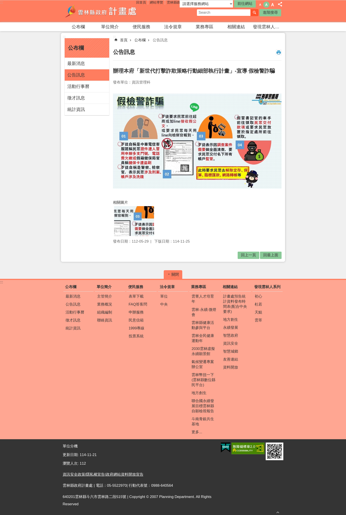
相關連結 (236, 26)
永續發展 (230, 327)
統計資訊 (76, 109)
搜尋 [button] (254, 12)
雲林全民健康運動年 (203, 338)
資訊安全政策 (74, 474)
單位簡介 (110, 26)
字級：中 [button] (266, 5)
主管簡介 (104, 296)
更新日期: (71, 455)
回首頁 (141, 2)
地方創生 (199, 393)
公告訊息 (76, 74)
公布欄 (78, 26)
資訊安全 (230, 343)
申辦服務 (136, 312)
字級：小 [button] (260, 5)
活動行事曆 (78, 86)
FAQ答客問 (138, 304)
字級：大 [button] (272, 5)
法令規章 (173, 26)
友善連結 (230, 359)
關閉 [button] (175, 274)
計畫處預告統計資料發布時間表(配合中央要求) (235, 304)
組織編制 (104, 312)
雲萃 (258, 320)
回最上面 (277, 512)
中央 (164, 304)
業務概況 (104, 304)
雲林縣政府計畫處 (101, 11)
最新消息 (76, 63)
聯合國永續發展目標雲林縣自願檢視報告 (203, 406)
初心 (258, 296)
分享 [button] (280, 4)
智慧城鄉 (230, 351)
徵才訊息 (76, 97)
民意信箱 (136, 320)
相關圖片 (120, 202)
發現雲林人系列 (268, 26)
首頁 (124, 40)
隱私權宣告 (95, 474)
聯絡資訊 (104, 320)
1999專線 (136, 328)
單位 (164, 296)
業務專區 (204, 26)
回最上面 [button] (270, 255)
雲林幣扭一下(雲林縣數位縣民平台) (203, 380)
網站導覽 (156, 2)
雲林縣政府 (175, 2)
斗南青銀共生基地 (203, 421)
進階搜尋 (270, 12)
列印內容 (279, 52)
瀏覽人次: (71, 463)
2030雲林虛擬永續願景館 (203, 351)
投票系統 (136, 336)
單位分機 (70, 446)
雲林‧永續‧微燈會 (204, 312)
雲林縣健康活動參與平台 (203, 325)
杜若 (258, 304)
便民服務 (141, 26)
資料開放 (230, 367)
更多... (197, 432)
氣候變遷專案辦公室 (203, 364)
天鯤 (258, 312)
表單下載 (136, 296)
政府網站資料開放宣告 (124, 474)
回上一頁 (248, 255)
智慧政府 (230, 335)
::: (1, 2)
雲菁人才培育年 (203, 299)
